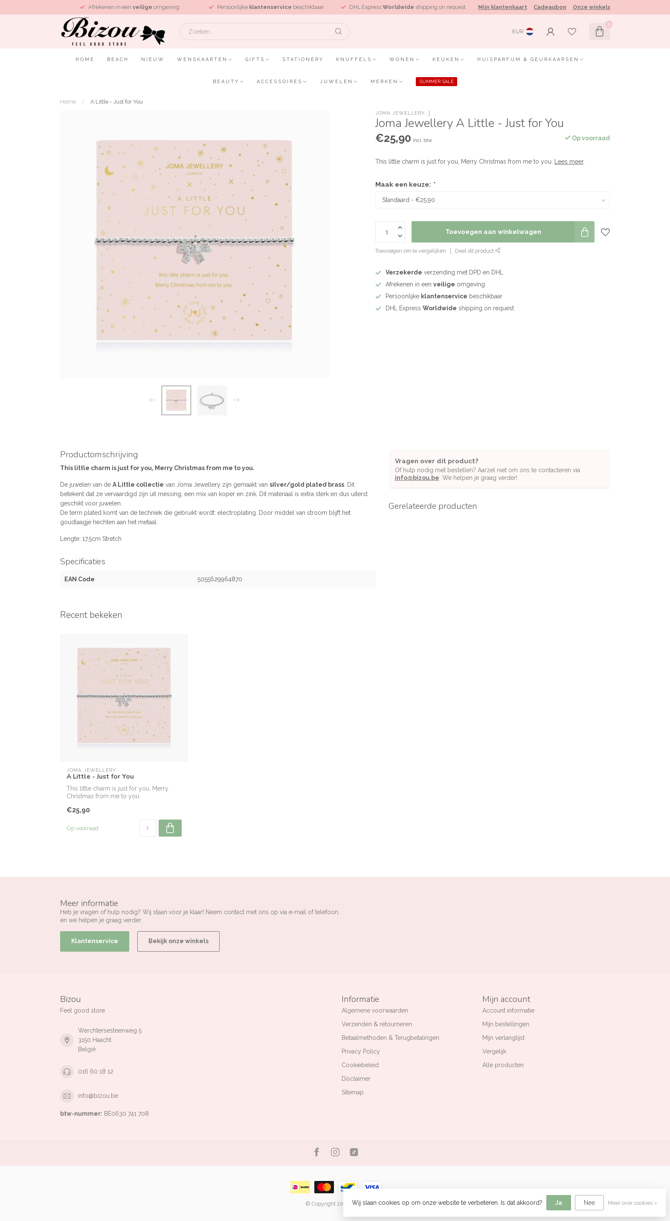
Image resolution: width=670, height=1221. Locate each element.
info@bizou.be (417, 477)
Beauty (226, 81)
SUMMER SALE (436, 81)
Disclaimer (356, 1078)
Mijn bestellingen (505, 1024)
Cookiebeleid (360, 1065)
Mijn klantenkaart (502, 7)
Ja (558, 1202)
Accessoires (279, 81)
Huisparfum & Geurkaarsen (528, 59)
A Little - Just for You (116, 101)
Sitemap (353, 1092)
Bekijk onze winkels (178, 941)
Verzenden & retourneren (377, 1024)
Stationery (303, 59)
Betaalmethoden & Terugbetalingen (390, 1037)
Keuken (446, 59)
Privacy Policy (361, 1051)
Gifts (255, 59)
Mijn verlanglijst (503, 1037)
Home (85, 59)
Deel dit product (478, 251)
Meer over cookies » (632, 1203)
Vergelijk (494, 1051)
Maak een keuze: (405, 184)
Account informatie (508, 1010)
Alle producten (503, 1065)
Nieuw (153, 59)
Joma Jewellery (400, 113)
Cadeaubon (550, 7)
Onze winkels (591, 7)
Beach (118, 59)
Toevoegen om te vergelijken (410, 251)
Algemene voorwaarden (375, 1010)
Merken (384, 81)
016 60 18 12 (95, 1071)
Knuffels (354, 59)
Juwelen (336, 81)
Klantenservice (94, 941)
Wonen (402, 59)
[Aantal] (148, 828)
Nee (589, 1202)
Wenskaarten (202, 59)
